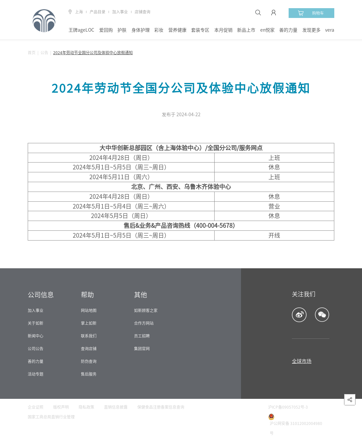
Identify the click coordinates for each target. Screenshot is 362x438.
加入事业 (120, 12)
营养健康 (177, 30)
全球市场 (301, 361)
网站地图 (89, 310)
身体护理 (140, 30)
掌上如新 (89, 323)
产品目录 (97, 12)
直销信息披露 (116, 407)
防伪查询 (89, 361)
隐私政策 (86, 407)
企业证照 (35, 407)
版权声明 (61, 407)
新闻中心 (35, 336)
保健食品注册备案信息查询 (160, 407)
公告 (44, 53)
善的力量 (288, 30)
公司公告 (35, 349)
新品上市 (246, 30)
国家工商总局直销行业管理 (51, 417)
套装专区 (200, 30)
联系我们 (89, 336)
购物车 (311, 13)
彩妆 (158, 30)
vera (329, 30)
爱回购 (106, 30)
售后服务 (89, 374)
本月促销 (223, 30)
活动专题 (35, 374)
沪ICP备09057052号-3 (288, 407)
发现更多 (311, 30)
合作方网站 (144, 323)
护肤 (122, 30)
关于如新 (35, 323)
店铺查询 (142, 12)
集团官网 (142, 349)
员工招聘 (142, 336)
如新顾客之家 (146, 310)
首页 (32, 53)
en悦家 (267, 30)
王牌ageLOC (81, 30)
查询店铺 (89, 349)
